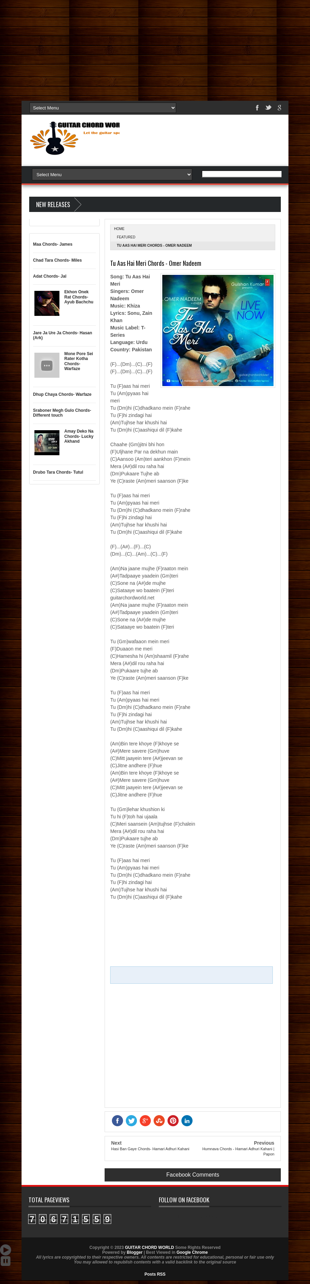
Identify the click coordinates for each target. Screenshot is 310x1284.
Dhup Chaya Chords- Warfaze (62, 394)
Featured (126, 237)
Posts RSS (155, 1274)
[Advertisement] (155, 48)
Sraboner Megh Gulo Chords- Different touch (62, 413)
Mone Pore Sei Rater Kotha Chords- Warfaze (78, 361)
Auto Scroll (5, 1250)
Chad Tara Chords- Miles (57, 260)
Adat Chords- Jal (49, 276)
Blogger (134, 1252)
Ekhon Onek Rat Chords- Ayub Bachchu (78, 296)
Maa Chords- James (52, 244)
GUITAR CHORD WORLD (195, 1217)
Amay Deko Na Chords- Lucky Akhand (78, 436)
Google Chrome (192, 1252)
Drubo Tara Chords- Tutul (58, 472)
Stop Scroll (5, 1261)
